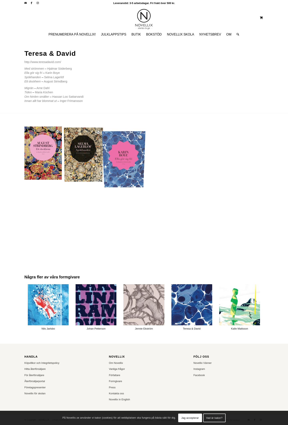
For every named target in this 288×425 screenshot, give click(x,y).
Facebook (199, 375)
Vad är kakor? (214, 418)
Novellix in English (119, 399)
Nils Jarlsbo (48, 328)
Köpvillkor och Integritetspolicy (41, 362)
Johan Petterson (96, 328)
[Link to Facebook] (31, 3)
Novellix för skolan (35, 393)
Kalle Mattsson (239, 328)
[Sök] (236, 34)
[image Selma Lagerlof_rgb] (85, 154)
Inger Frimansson (71, 100)
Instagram (199, 368)
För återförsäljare (34, 375)
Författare (114, 375)
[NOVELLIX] (144, 17)
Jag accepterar (190, 418)
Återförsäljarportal (34, 381)
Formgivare (115, 381)
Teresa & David (192, 328)
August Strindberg (55, 81)
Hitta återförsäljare (35, 368)
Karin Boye (52, 72)
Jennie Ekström (144, 328)
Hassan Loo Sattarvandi (67, 96)
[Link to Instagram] (38, 3)
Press (112, 387)
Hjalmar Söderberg (59, 68)
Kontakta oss (116, 393)
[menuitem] (72, 34)
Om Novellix (116, 362)
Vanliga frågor (117, 368)
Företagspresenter (35, 387)
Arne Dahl (42, 88)
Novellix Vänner (202, 362)
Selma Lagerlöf (54, 77)
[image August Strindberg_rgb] (44, 154)
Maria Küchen (44, 92)
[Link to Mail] (25, 3)
